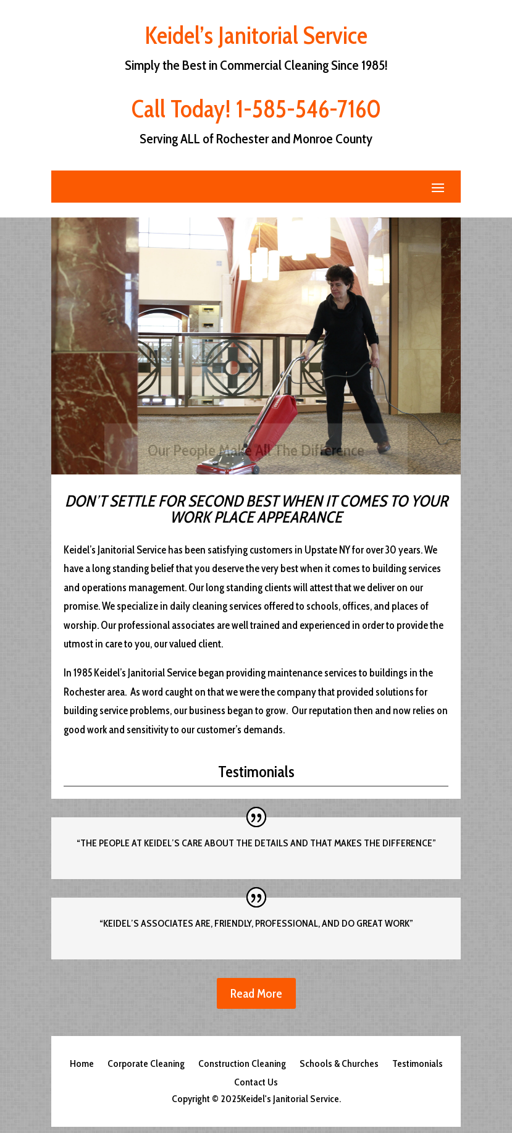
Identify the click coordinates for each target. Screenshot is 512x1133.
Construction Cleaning (242, 1064)
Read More (256, 993)
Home (82, 1064)
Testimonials (417, 1064)
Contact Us (256, 1083)
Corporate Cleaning (146, 1064)
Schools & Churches (339, 1064)
